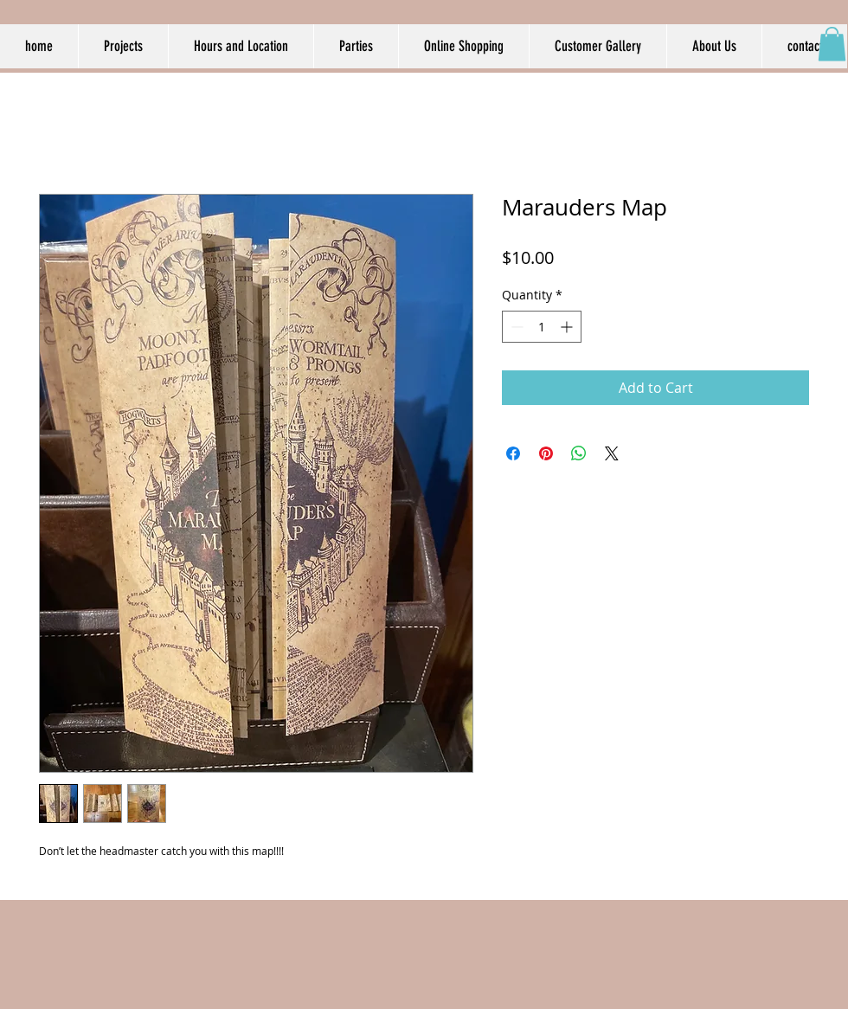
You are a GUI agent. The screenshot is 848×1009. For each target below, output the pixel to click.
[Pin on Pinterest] (546, 453)
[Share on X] (611, 453)
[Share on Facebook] (513, 453)
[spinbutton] (541, 327)
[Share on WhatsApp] (579, 453)
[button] (832, 44)
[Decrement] (515, 327)
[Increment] (568, 327)
